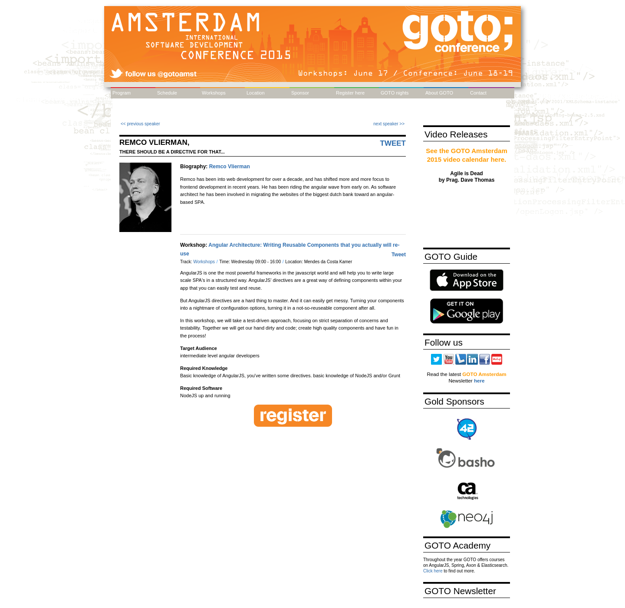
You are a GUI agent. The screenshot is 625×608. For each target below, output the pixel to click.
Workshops (214, 92)
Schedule (167, 92)
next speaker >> (389, 123)
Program (121, 92)
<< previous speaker (140, 123)
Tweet (393, 143)
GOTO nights (395, 92)
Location (256, 92)
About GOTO (439, 92)
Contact (478, 92)
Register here (350, 92)
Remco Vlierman (229, 166)
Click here (432, 571)
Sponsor (300, 92)
